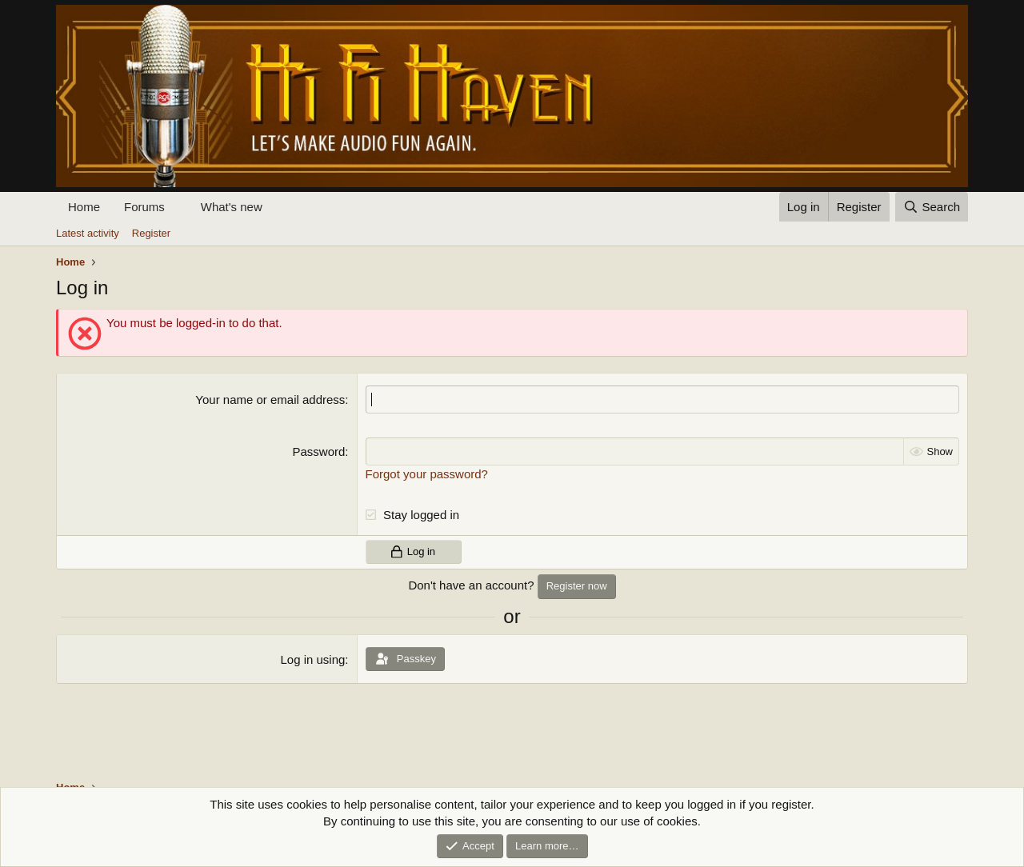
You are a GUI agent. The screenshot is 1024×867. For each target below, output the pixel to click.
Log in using (312, 659)
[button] (177, 207)
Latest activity (87, 233)
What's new (231, 207)
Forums (144, 207)
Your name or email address (270, 399)
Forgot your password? (427, 474)
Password (319, 451)
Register (151, 233)
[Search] (931, 207)
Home (84, 207)
